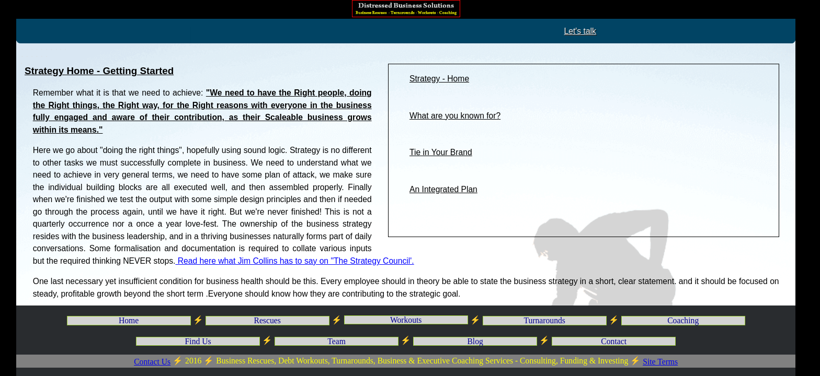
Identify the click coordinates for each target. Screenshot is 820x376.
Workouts (406, 319)
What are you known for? (454, 115)
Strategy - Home (439, 78)
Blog (475, 341)
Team (336, 341)
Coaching (683, 320)
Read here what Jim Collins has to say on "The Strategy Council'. (294, 260)
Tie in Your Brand (440, 152)
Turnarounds (544, 320)
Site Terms (660, 361)
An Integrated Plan (443, 189)
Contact (614, 341)
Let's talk (662, 31)
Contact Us (152, 361)
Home (129, 320)
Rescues (267, 320)
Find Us (198, 341)
